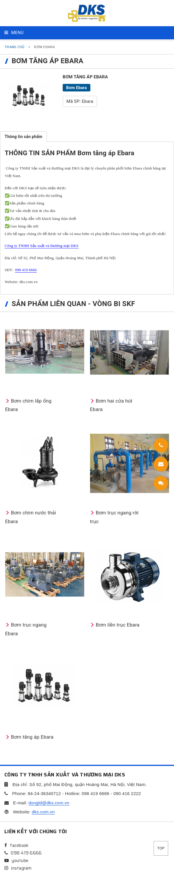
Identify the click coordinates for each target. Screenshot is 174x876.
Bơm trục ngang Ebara (33, 791)
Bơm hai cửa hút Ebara (118, 571)
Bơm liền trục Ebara (115, 791)
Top (160, 848)
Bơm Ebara (76, 87)
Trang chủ (14, 47)
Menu (14, 32)
